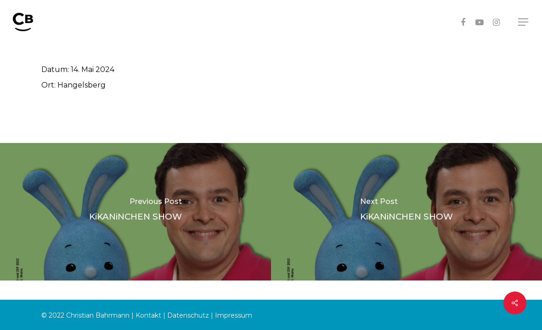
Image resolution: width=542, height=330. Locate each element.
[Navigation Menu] (523, 22)
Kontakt (148, 315)
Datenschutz (188, 315)
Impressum (233, 315)
